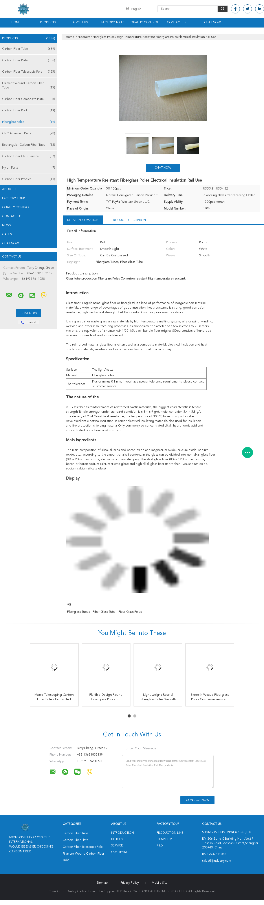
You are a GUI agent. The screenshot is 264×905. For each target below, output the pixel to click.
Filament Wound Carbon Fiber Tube (28, 86)
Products (48, 22)
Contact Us (176, 22)
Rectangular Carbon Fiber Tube (28, 145)
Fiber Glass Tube (104, 611)
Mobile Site (159, 882)
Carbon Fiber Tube (28, 49)
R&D (160, 845)
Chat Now (212, 22)
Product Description (129, 220)
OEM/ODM (164, 839)
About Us (80, 22)
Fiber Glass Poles (130, 611)
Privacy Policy (130, 882)
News (6, 225)
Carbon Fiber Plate (28, 60)
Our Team (119, 851)
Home (15, 22)
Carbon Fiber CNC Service (28, 156)
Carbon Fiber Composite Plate (28, 99)
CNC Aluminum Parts (28, 133)
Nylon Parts (28, 168)
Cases (7, 234)
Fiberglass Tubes (78, 611)
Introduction (122, 832)
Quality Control (144, 22)
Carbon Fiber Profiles (28, 179)
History (117, 839)
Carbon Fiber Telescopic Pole (28, 72)
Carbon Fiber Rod (28, 110)
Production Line (170, 832)
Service (117, 845)
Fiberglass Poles (28, 122)
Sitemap (102, 882)
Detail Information (83, 220)
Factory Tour (112, 22)
